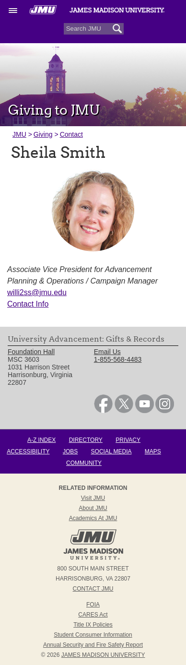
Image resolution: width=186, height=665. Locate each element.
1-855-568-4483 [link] (118, 359)
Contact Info (27, 304)
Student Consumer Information (93, 634)
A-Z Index (41, 440)
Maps (153, 451)
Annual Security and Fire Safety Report (93, 644)
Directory (86, 440)
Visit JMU (93, 498)
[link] (103, 411)
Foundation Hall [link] (31, 352)
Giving (43, 134)
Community (84, 463)
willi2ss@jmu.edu (37, 292)
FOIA (93, 604)
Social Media (111, 451)
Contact (71, 134)
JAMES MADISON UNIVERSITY (103, 655)
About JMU (93, 508)
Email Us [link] (107, 352)
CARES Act (92, 614)
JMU (19, 134)
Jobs (70, 451)
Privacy (128, 440)
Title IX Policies (93, 624)
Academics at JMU (93, 518)
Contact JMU (93, 588)
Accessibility (28, 451)
